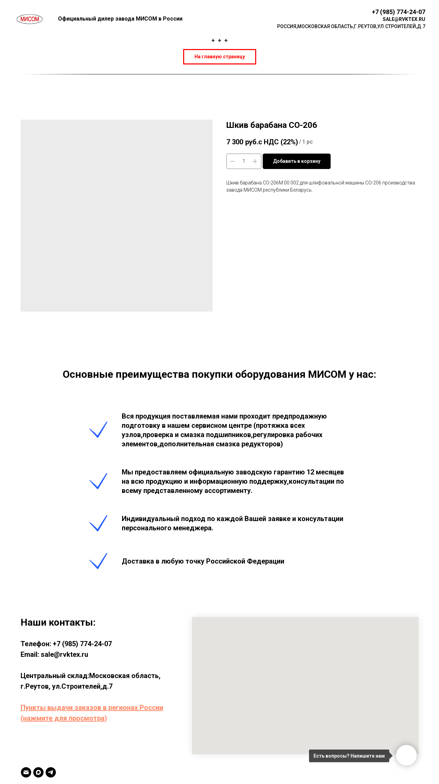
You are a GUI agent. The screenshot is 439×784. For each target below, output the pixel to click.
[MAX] (38, 772)
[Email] (26, 772)
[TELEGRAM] (51, 772)
